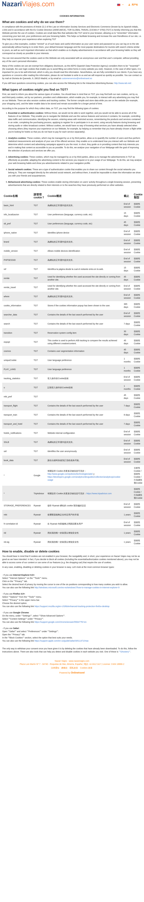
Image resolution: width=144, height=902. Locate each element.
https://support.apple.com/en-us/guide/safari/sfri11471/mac (62, 641)
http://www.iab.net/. (123, 83)
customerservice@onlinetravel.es (76, 78)
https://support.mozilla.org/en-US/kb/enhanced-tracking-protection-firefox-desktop (72, 606)
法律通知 (55, 668)
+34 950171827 (95, 664)
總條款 (64, 668)
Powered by (72, 673)
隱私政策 (74, 668)
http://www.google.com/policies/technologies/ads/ (70, 474)
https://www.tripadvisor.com (99, 493)
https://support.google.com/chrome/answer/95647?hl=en (61, 622)
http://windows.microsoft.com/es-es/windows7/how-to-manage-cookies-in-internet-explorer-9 (77, 587)
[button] (120, 4)
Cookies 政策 (86, 668)
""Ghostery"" (124, 651)
